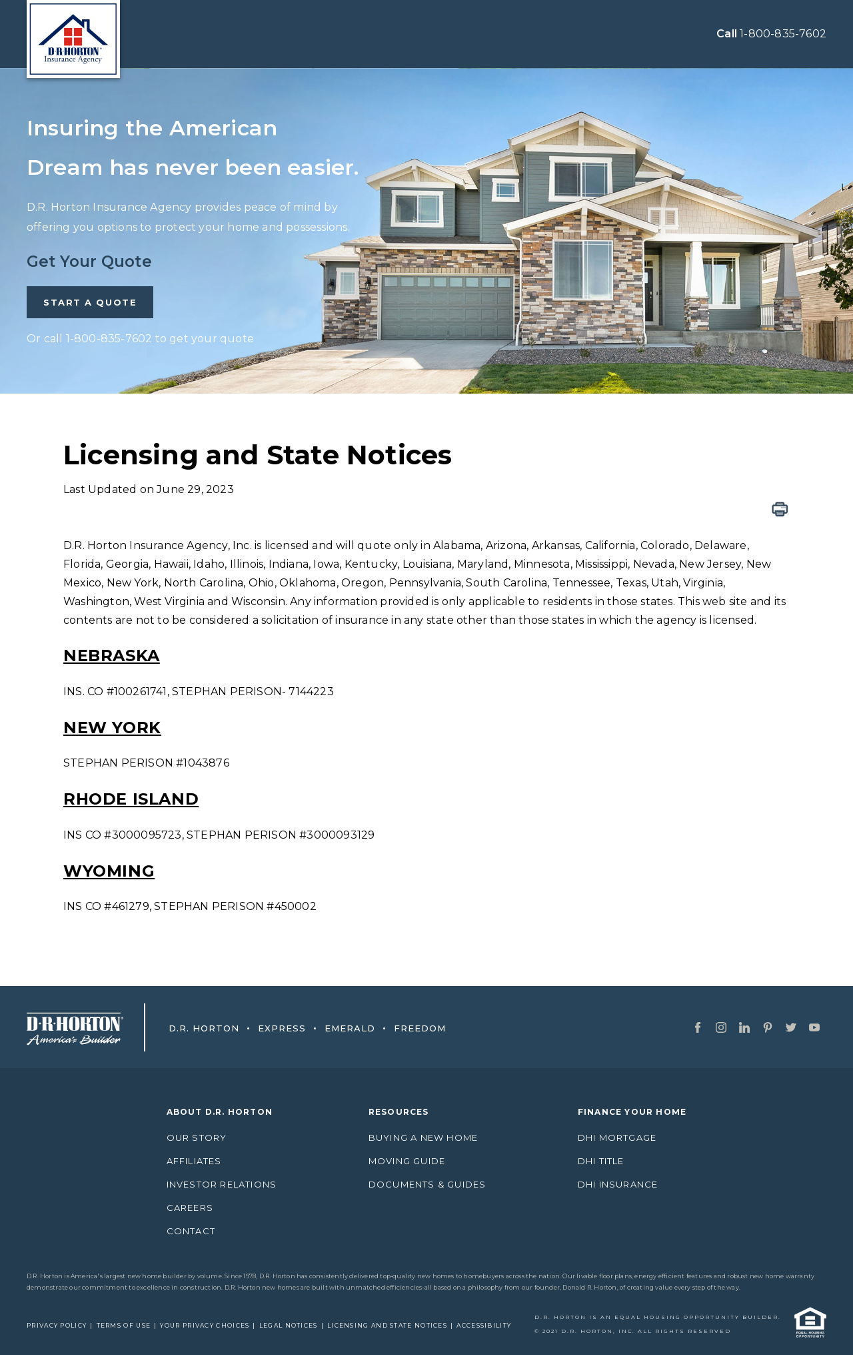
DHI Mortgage (617, 1137)
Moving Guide (407, 1161)
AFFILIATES (194, 1161)
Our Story (197, 1137)
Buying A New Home (423, 1137)
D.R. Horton (204, 1028)
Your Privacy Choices (204, 1325)
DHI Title (601, 1161)
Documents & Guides (427, 1184)
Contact (191, 1231)
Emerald (340, 1028)
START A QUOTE (90, 302)
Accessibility (483, 1325)
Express (272, 1028)
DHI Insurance (618, 1184)
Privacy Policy (57, 1325)
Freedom (410, 1028)
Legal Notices (288, 1325)
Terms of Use (124, 1325)
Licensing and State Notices (387, 1325)
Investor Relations (222, 1184)
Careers (190, 1207)
